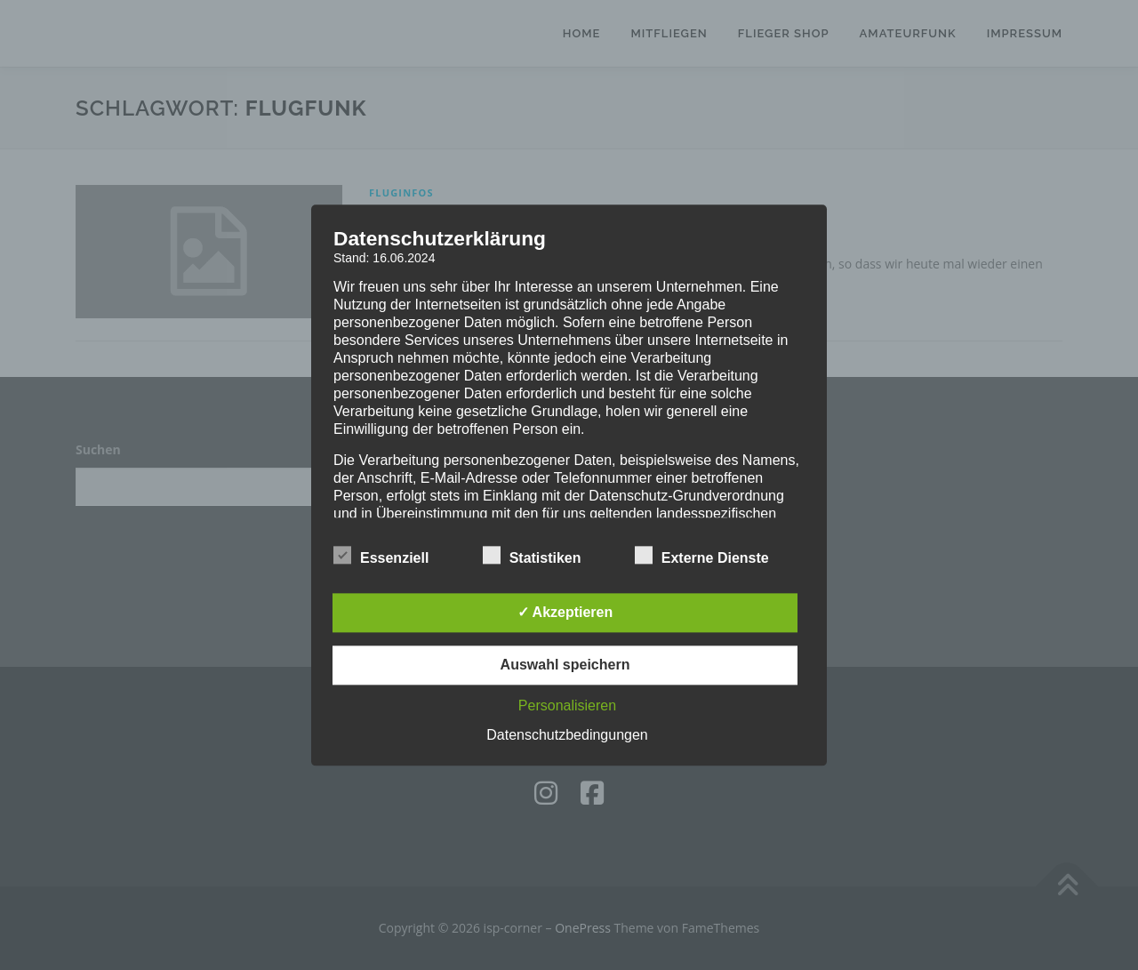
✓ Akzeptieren (565, 612)
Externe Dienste (702, 554)
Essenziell (381, 554)
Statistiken (532, 554)
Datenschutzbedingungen (566, 734)
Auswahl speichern (565, 664)
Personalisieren (567, 705)
